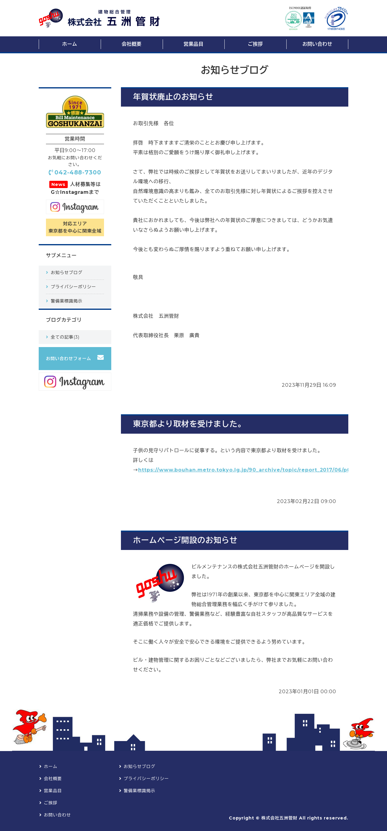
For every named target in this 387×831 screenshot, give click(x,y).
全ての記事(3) (65, 337)
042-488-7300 (78, 172)
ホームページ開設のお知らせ (185, 540)
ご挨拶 (255, 44)
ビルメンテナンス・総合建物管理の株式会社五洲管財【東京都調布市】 (99, 18)
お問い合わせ (317, 44)
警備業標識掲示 (67, 301)
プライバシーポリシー (73, 287)
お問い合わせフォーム (68, 358)
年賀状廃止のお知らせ (173, 96)
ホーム (69, 44)
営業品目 (193, 44)
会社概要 (131, 44)
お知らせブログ (67, 272)
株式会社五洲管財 (279, 818)
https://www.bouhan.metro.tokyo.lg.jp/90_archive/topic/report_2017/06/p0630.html (257, 470)
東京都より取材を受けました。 (189, 424)
